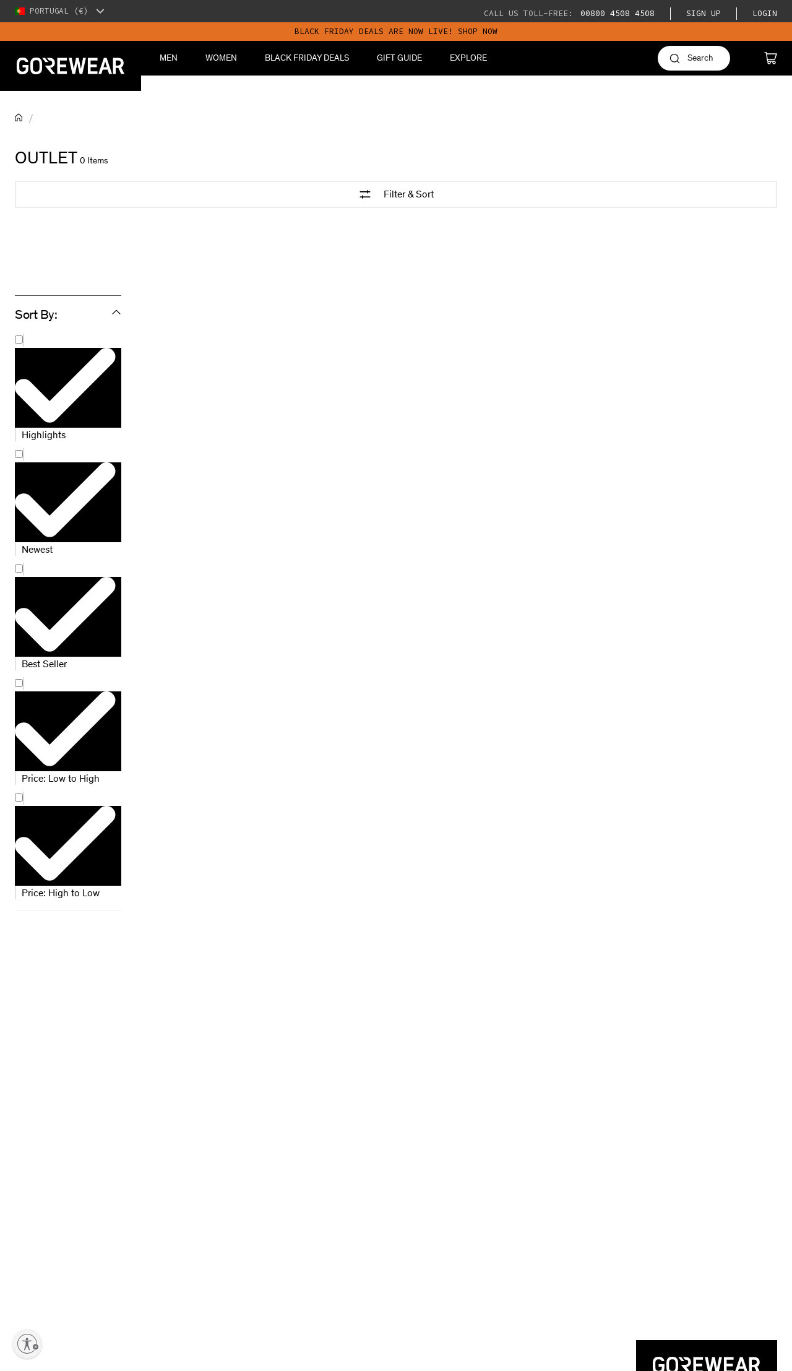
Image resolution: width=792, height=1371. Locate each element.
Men (169, 58)
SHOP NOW (477, 31)
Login (764, 13)
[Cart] (770, 58)
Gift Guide (399, 58)
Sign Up (703, 13)
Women (221, 58)
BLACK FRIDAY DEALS (307, 58)
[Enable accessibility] (27, 1344)
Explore (468, 58)
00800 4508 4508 (615, 13)
